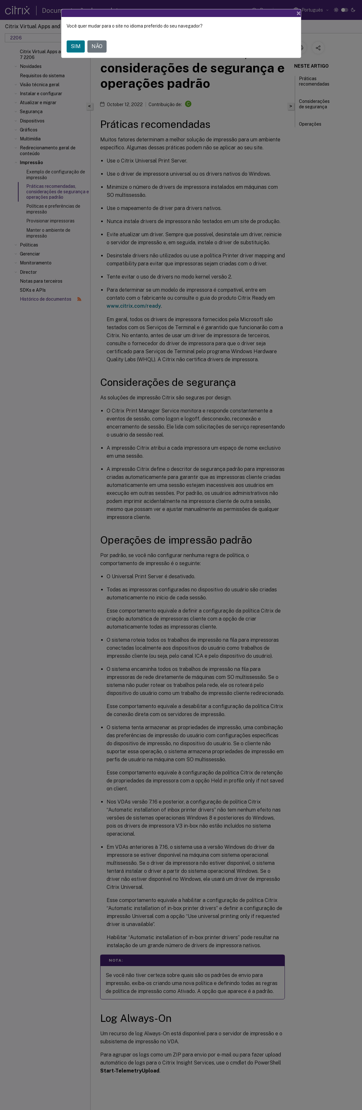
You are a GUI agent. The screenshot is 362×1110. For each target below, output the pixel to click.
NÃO (97, 46)
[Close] (298, 13)
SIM (76, 46)
